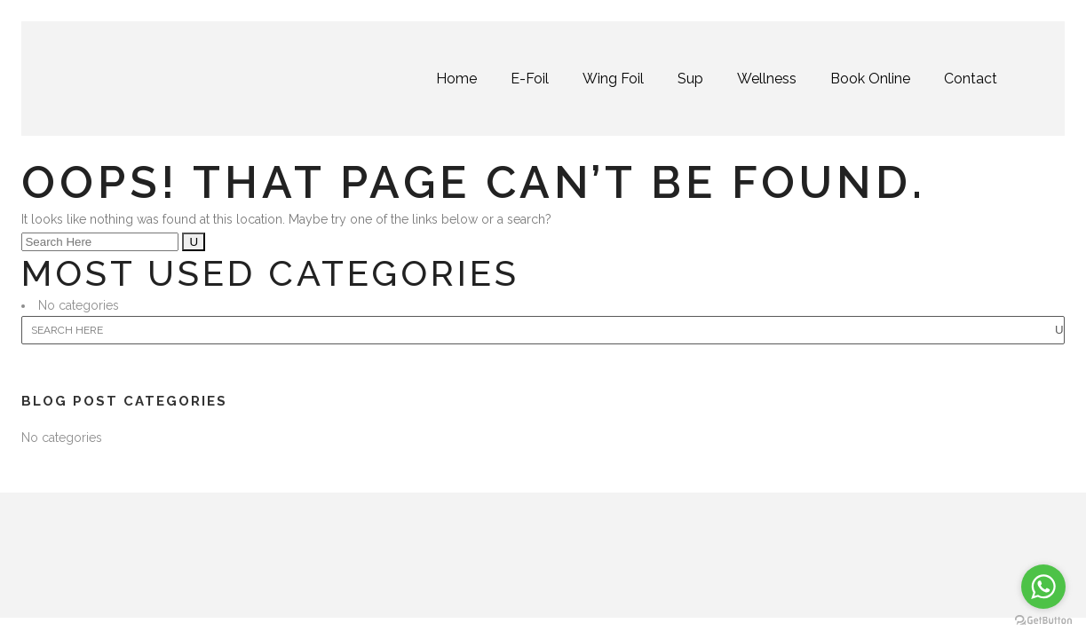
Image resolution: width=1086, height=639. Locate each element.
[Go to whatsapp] (1043, 586)
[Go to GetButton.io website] (1043, 621)
